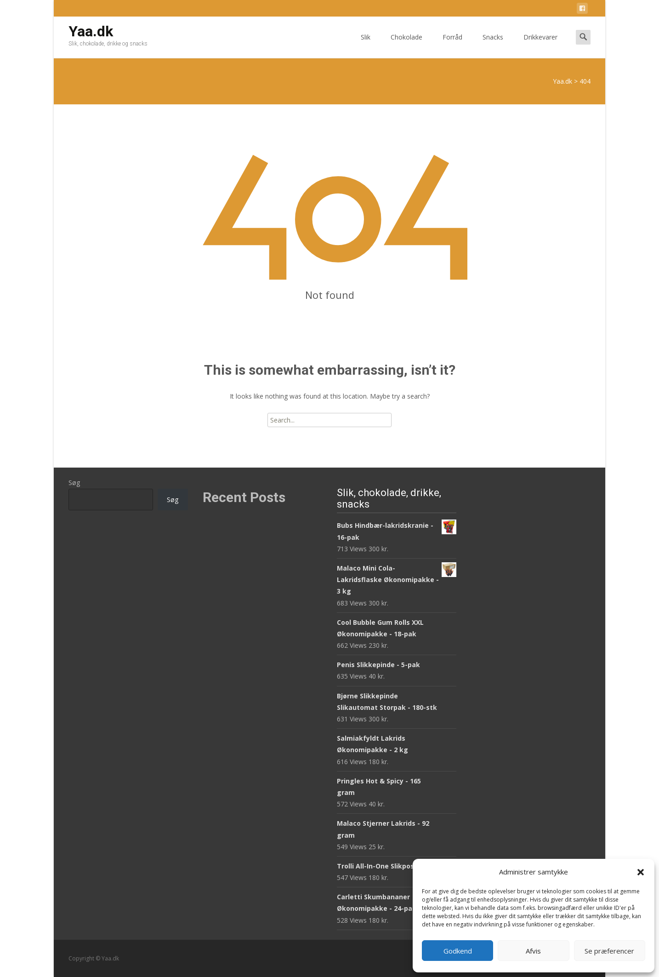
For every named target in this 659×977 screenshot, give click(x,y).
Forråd (452, 45)
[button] (640, 872)
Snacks (493, 45)
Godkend (457, 950)
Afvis (533, 950)
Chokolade (406, 45)
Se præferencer (609, 950)
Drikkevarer (540, 45)
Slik (365, 45)
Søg (74, 482)
